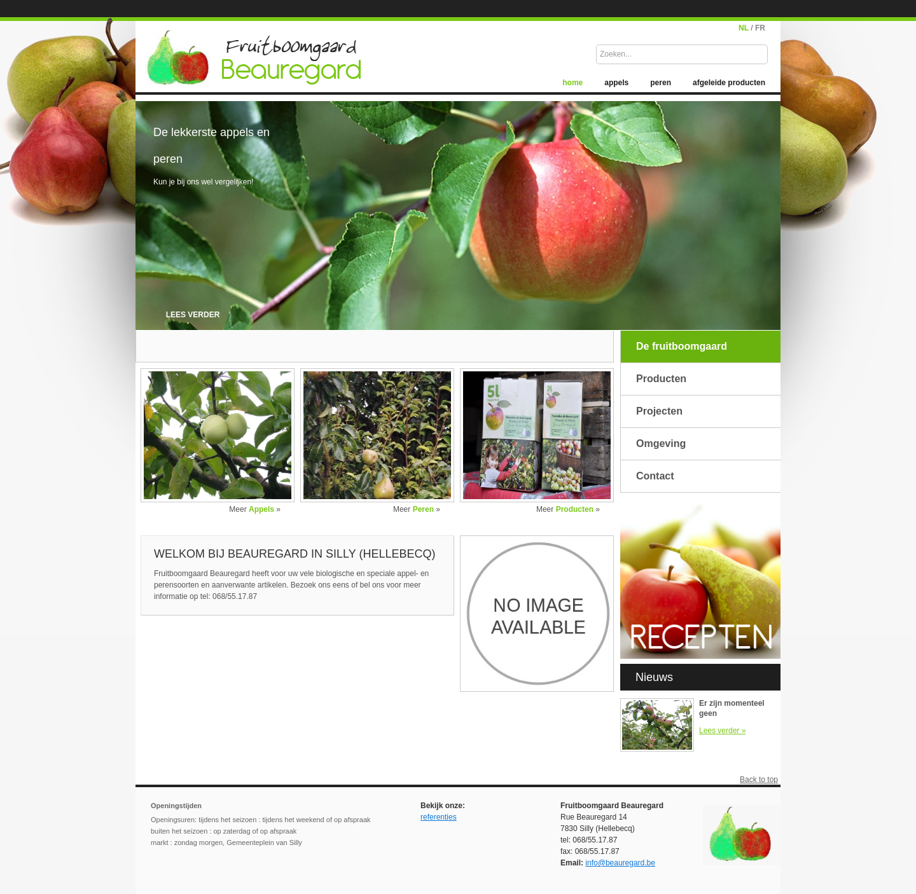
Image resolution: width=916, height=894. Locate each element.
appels (616, 82)
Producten (661, 378)
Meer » (255, 509)
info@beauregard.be (620, 862)
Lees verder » (722, 730)
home (572, 82)
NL (744, 28)
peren (660, 82)
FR (760, 28)
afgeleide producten (729, 82)
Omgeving (661, 443)
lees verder (193, 314)
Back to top (759, 779)
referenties (438, 817)
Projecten (659, 411)
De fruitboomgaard (681, 346)
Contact (655, 476)
